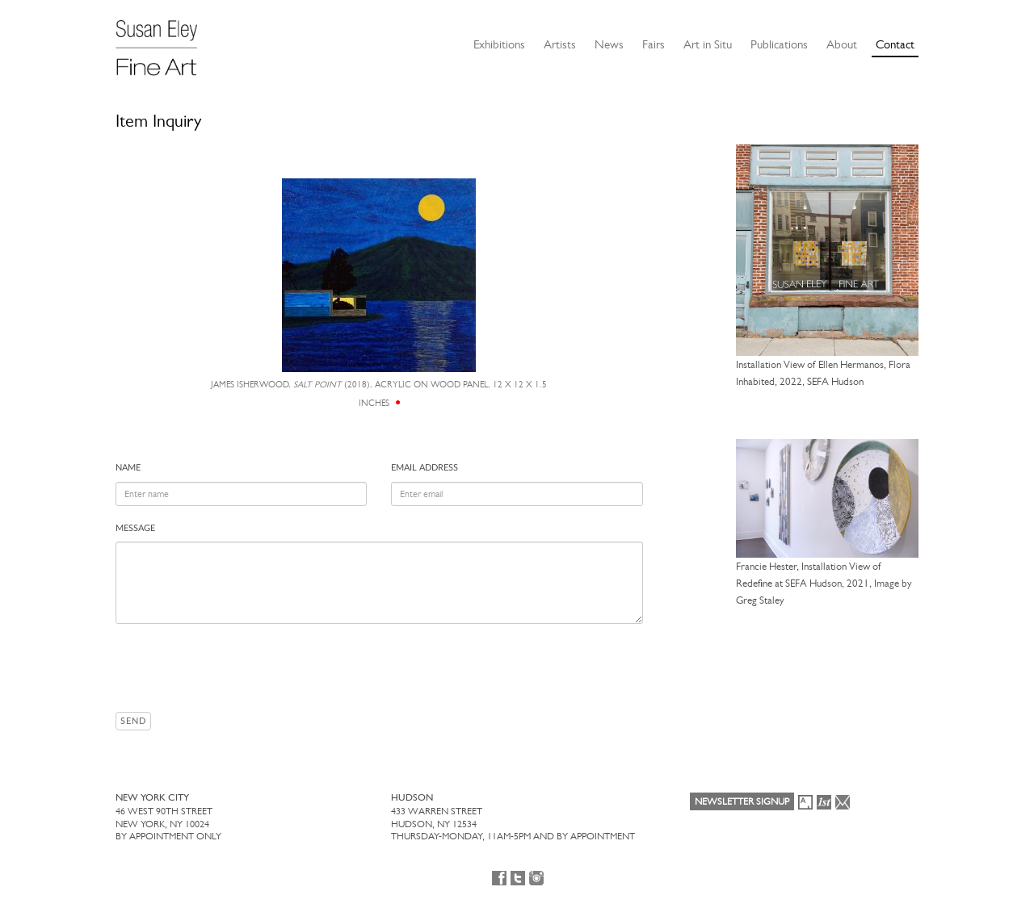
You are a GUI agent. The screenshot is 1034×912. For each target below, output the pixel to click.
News (609, 44)
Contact (895, 44)
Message (135, 528)
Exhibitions (499, 44)
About (841, 44)
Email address (424, 467)
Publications (779, 44)
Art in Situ (707, 44)
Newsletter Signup (742, 801)
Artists (560, 44)
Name (128, 467)
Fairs (653, 44)
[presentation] (238, 667)
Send (133, 721)
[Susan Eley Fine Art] (164, 42)
